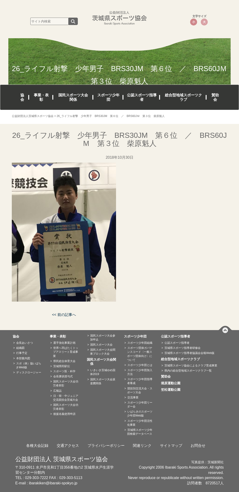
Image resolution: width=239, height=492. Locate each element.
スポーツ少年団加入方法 (139, 372)
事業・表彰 (41, 97)
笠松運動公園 (172, 389)
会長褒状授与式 (63, 376)
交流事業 (132, 397)
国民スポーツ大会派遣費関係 (102, 381)
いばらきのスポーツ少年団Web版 (139, 413)
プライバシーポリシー (106, 446)
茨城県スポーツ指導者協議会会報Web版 (189, 353)
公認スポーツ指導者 (142, 97)
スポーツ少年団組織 (139, 342)
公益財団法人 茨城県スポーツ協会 (61, 459)
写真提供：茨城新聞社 (207, 462)
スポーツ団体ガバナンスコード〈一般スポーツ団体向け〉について (139, 353)
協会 (22, 97)
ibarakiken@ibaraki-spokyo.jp (53, 483)
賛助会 (215, 97)
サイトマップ (171, 446)
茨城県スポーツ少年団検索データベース (139, 431)
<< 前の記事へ (64, 315)
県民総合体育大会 (64, 361)
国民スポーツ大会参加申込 (102, 337)
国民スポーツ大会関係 (73, 97)
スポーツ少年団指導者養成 (139, 381)
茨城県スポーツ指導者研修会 (182, 348)
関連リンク (142, 446)
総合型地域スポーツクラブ (183, 97)
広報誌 (57, 390)
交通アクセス (68, 446)
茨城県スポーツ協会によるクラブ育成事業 (190, 365)
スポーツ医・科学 (64, 371)
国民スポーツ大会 (101, 344)
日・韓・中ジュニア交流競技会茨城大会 (65, 397)
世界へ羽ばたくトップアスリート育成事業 (65, 351)
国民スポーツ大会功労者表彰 (65, 383)
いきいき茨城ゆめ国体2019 (102, 372)
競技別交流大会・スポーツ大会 (139, 390)
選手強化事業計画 (64, 342)
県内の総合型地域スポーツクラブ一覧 (188, 370)
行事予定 (21, 353)
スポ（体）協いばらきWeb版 (28, 365)
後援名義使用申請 (64, 414)
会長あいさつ (24, 342)
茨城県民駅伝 (61, 366)
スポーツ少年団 (108, 97)
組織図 (20, 348)
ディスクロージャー (28, 372)
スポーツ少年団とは (139, 365)
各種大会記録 (37, 446)
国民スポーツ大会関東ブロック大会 (102, 351)
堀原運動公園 (172, 383)
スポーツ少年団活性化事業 (139, 422)
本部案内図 (23, 358)
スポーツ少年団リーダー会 (139, 404)
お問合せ (198, 446)
